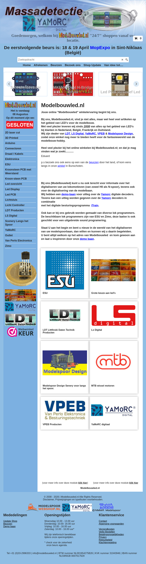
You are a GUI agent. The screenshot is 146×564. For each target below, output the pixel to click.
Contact (103, 521)
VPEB (101, 133)
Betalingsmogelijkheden (111, 534)
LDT (67, 133)
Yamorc (106, 194)
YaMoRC (90, 133)
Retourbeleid (105, 540)
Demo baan (9, 526)
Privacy (103, 537)
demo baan (87, 238)
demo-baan (68, 194)
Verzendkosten (107, 529)
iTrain (94, 205)
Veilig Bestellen (107, 532)
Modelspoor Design (120, 133)
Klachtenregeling (108, 542)
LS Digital (77, 133)
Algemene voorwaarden (111, 523)
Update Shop (10, 521)
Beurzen (7, 523)
